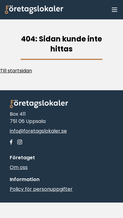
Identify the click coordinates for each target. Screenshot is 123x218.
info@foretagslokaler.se (38, 130)
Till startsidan (16, 70)
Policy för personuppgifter (41, 189)
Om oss (19, 167)
